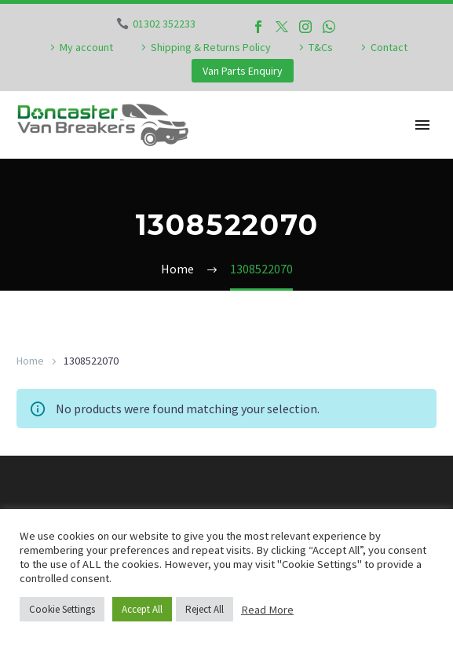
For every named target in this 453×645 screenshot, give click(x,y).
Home (30, 361)
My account (86, 47)
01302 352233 (164, 23)
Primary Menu (422, 125)
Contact (389, 47)
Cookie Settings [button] (62, 609)
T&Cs (321, 47)
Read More (267, 610)
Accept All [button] (142, 609)
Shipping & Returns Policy (211, 47)
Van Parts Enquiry (243, 71)
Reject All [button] (204, 609)
